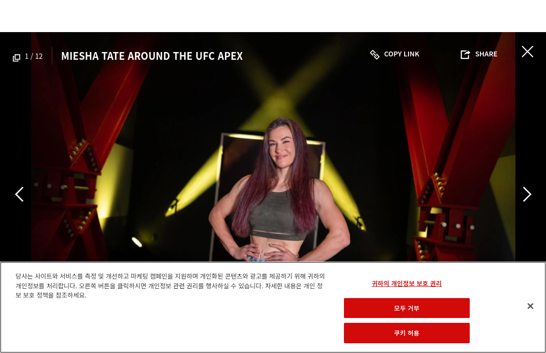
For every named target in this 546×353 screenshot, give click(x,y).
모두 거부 (406, 308)
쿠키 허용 (406, 332)
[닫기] (530, 306)
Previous (19, 194)
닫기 (527, 51)
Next (527, 194)
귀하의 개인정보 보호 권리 (407, 283)
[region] (273, 307)
